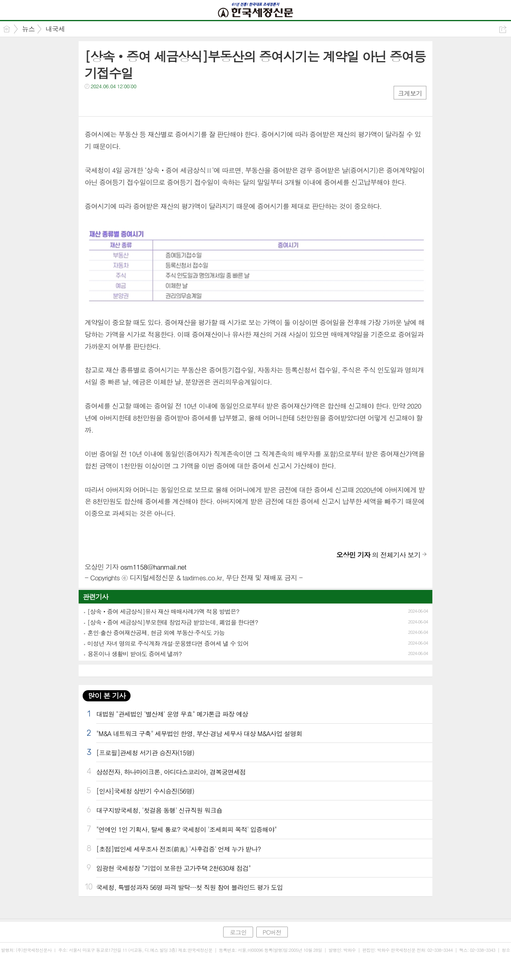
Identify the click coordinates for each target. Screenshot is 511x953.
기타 (140, 102)
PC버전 (272, 932)
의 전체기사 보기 (378, 555)
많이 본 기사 (106, 696)
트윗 (108, 102)
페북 (92, 102)
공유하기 (502, 29)
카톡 (124, 102)
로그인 (238, 932)
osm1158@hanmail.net (153, 567)
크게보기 (410, 93)
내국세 (55, 29)
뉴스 (28, 29)
